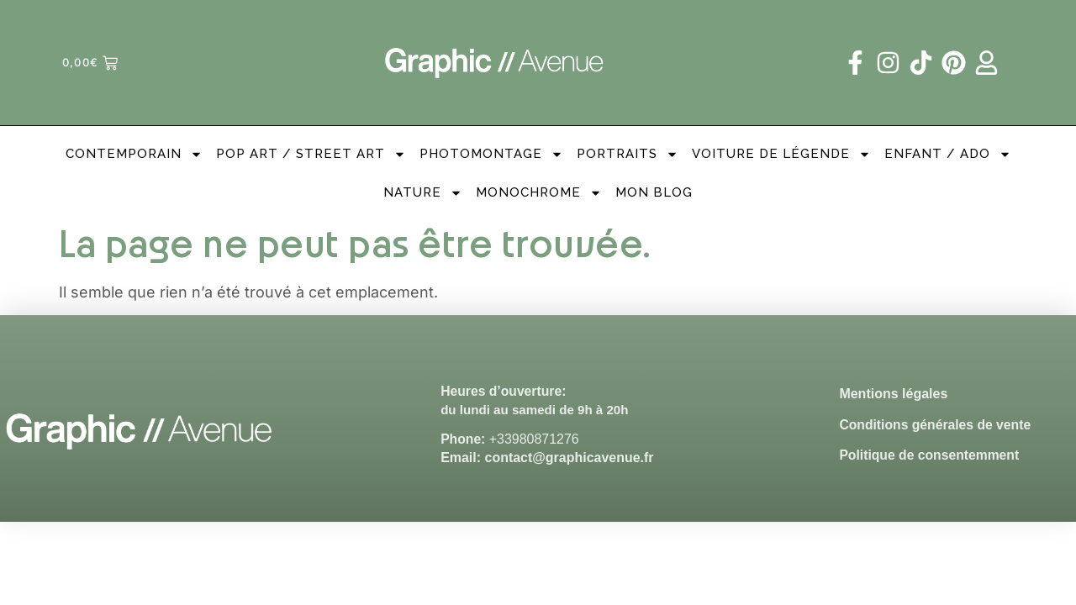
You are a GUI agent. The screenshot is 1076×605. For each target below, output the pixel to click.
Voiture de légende (781, 154)
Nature (422, 193)
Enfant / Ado (947, 154)
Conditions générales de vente (936, 425)
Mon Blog (654, 192)
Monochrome (539, 193)
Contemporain (134, 154)
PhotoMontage (491, 154)
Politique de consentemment (930, 456)
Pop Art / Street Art (311, 154)
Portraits (627, 154)
